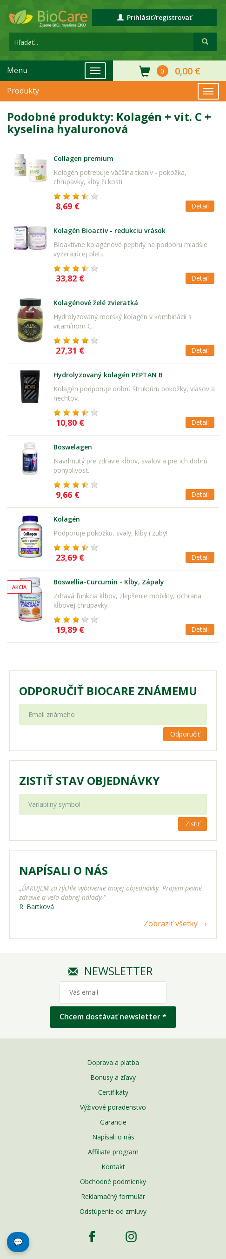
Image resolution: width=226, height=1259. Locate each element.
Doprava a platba (113, 1062)
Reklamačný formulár (113, 1196)
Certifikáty (113, 1092)
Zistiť (192, 823)
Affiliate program (113, 1151)
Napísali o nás (113, 1136)
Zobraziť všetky (171, 923)
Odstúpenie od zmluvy (113, 1211)
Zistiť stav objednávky (89, 781)
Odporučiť (185, 734)
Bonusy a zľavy (113, 1077)
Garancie (113, 1122)
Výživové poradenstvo (113, 1107)
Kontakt (113, 1166)
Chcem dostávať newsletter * (113, 1016)
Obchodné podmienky (113, 1181)
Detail (200, 205)
